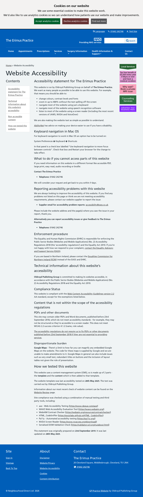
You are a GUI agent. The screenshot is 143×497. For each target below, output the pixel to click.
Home (9, 65)
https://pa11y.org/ (86, 418)
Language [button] (98, 31)
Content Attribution (49, 478)
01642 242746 (115, 31)
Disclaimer (45, 458)
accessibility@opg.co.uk (97, 204)
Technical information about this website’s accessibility (17, 106)
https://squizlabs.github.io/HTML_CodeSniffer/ (81, 415)
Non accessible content (15, 118)
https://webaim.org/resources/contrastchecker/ (88, 412)
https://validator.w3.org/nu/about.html (90, 425)
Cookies (43, 473)
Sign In (9, 458)
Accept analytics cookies (47, 21)
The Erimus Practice (19, 40)
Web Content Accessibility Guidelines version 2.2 (90, 293)
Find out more (99, 21)
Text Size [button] (131, 31)
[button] (58, 52)
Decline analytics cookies (75, 21)
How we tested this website (17, 127)
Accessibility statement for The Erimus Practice (16, 91)
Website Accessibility (50, 468)
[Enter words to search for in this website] (114, 40)
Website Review (41, 392)
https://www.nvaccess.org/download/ (78, 421)
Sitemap (10, 463)
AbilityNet (39, 125)
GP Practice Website (99, 490)
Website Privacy (47, 463)
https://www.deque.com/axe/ (83, 406)
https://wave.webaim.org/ (91, 409)
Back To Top (11, 468)
